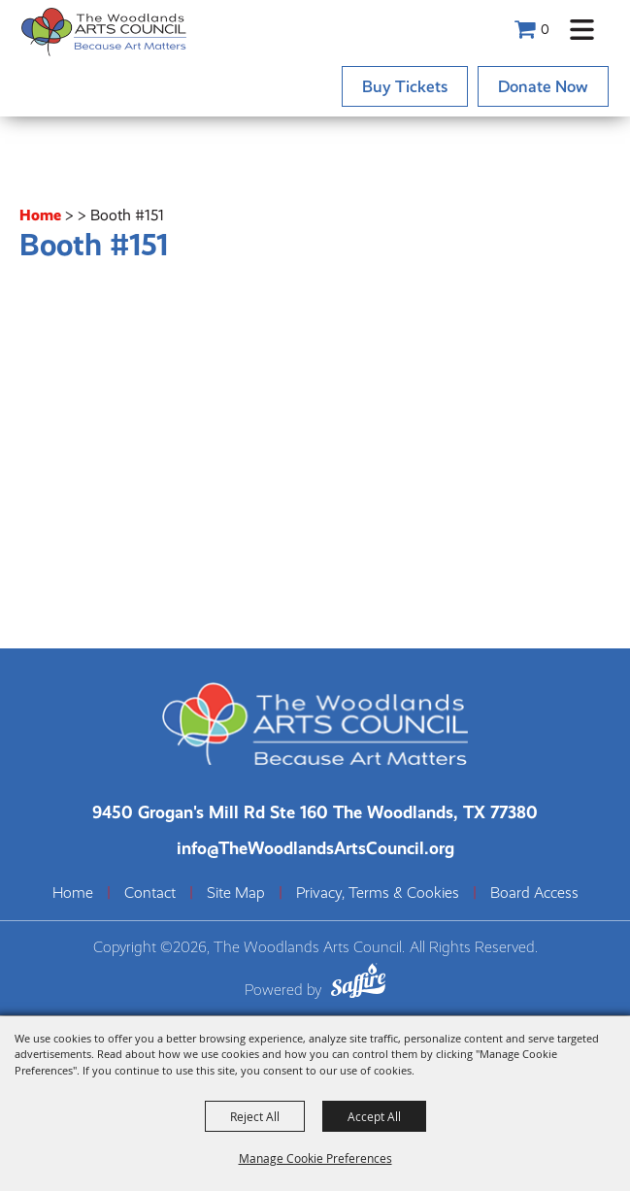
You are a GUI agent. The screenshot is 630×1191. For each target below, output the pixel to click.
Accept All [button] (374, 1116)
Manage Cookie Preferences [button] (315, 1158)
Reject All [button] (255, 1116)
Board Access (534, 893)
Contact (150, 893)
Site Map (236, 893)
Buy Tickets (405, 86)
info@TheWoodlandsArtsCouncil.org (315, 848)
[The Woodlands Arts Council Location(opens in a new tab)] (315, 812)
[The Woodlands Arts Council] (103, 31)
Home (40, 215)
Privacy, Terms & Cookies (377, 893)
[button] (582, 30)
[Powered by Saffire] (358, 984)
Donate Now (543, 86)
